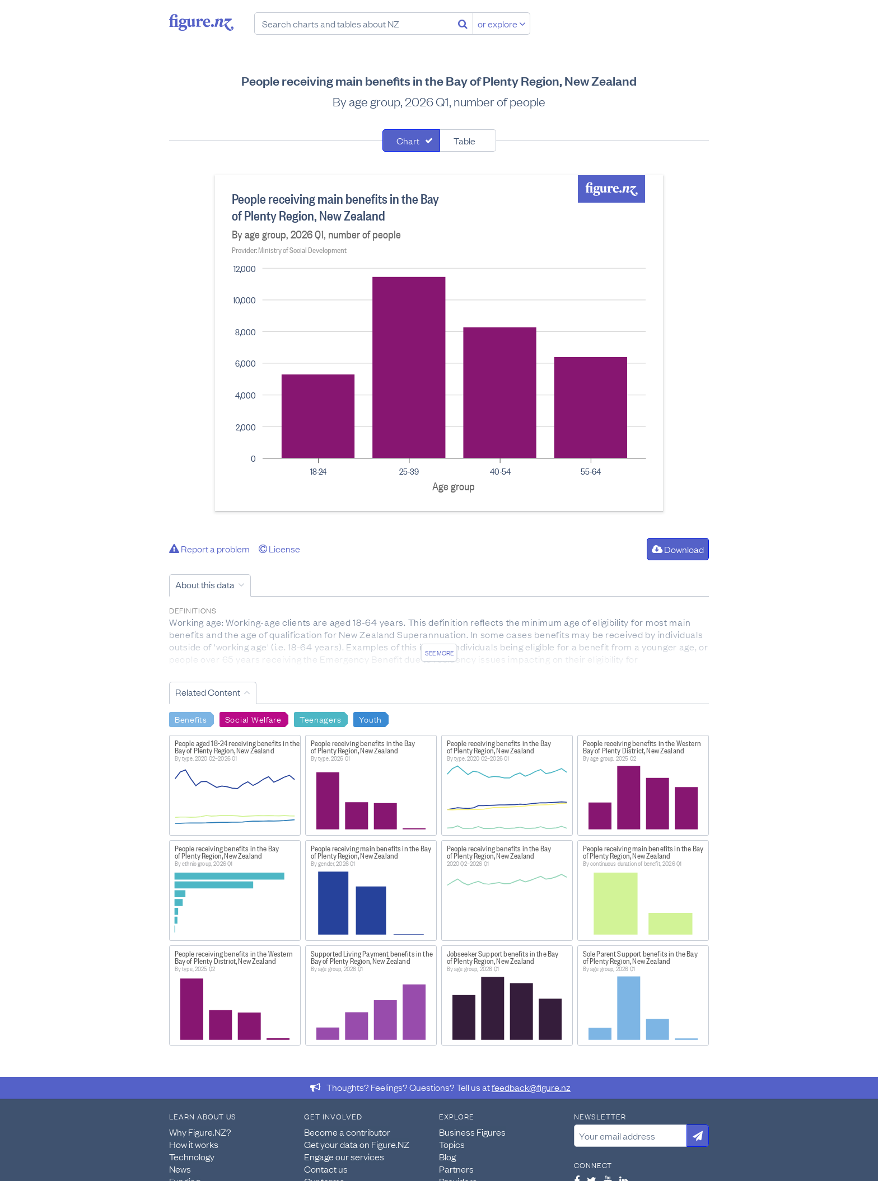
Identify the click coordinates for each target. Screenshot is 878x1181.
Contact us (326, 1169)
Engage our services (344, 1156)
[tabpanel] (439, 343)
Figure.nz (201, 22)
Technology (191, 1156)
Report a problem (209, 548)
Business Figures (472, 1132)
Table (464, 140)
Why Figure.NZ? (200, 1132)
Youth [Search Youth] (370, 719)
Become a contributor (347, 1132)
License (279, 548)
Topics (452, 1144)
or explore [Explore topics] (502, 23)
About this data (205, 584)
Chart (407, 140)
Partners (456, 1169)
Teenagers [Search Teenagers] (320, 719)
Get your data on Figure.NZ (356, 1144)
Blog (447, 1156)
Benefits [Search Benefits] (191, 719)
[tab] (411, 140)
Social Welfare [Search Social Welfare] (253, 719)
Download (678, 549)
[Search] (463, 23)
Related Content (207, 692)
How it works (193, 1144)
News (180, 1169)
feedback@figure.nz (531, 1087)
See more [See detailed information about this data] (439, 653)
